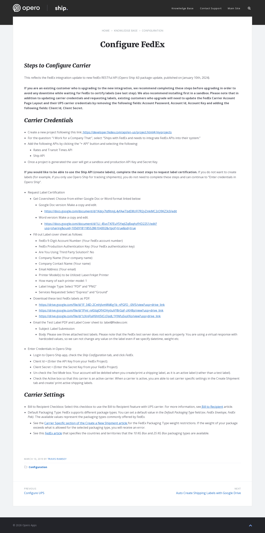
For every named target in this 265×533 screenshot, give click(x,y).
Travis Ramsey (57, 459)
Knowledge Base (125, 30)
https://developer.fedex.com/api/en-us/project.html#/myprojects (127, 132)
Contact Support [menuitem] (211, 8)
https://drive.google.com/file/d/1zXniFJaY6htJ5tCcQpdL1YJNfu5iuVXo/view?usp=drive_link (100, 316)
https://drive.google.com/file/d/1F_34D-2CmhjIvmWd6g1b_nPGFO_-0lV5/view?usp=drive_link (102, 305)
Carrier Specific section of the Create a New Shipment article (86, 423)
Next (238, 488)
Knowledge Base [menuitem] (183, 8)
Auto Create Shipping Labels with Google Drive (208, 493)
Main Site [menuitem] (234, 8)
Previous (30, 488)
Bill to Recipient (212, 407)
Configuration (152, 30)
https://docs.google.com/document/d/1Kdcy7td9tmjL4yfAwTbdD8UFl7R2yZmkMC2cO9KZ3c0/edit (110, 211)
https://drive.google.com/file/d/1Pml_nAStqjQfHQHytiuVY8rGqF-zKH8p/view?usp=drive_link (101, 310)
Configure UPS (34, 493)
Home (105, 30)
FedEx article (53, 433)
